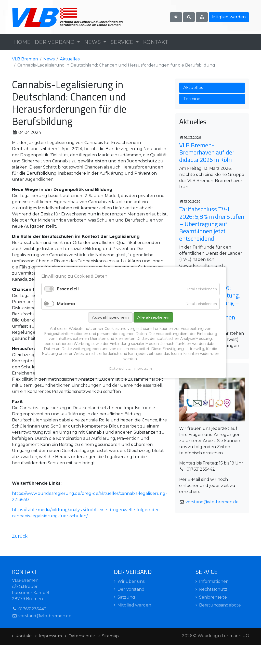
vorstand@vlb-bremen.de (212, 501)
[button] (57, 42)
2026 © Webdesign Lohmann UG (215, 635)
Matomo (66, 303)
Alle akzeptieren (153, 317)
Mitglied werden (229, 17)
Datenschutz (119, 368)
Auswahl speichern (110, 317)
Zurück (20, 536)
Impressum (143, 368)
